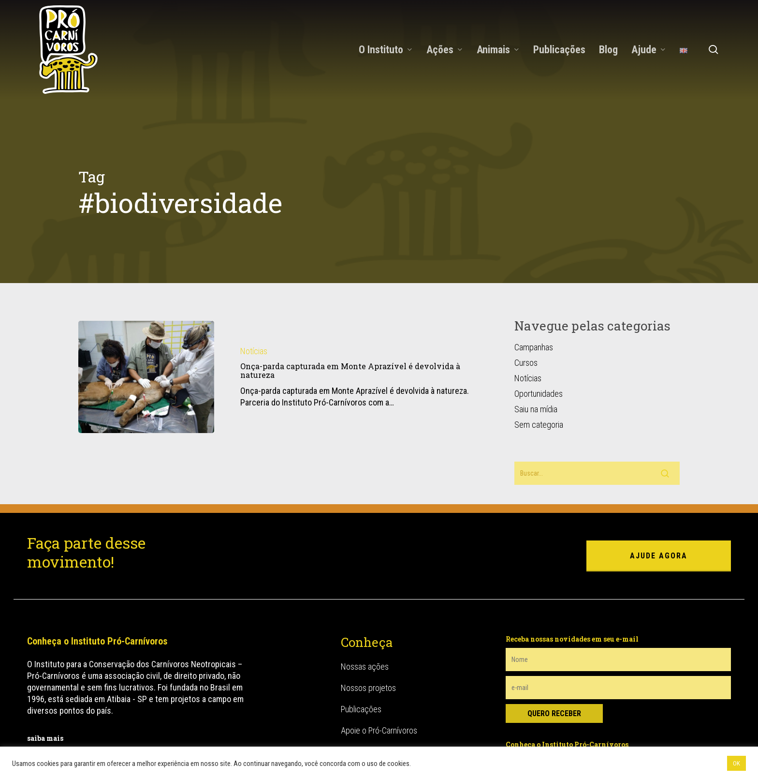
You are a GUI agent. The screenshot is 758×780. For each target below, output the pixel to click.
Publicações (361, 658)
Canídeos (356, 735)
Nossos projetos (368, 637)
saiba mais (45, 687)
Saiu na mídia (535, 358)
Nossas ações (365, 616)
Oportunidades (538, 343)
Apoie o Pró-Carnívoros (379, 680)
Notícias (253, 300)
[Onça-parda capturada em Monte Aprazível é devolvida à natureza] (146, 326)
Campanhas (533, 296)
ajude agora (658, 505)
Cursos (526, 312)
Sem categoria (538, 374)
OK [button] (736, 763)
